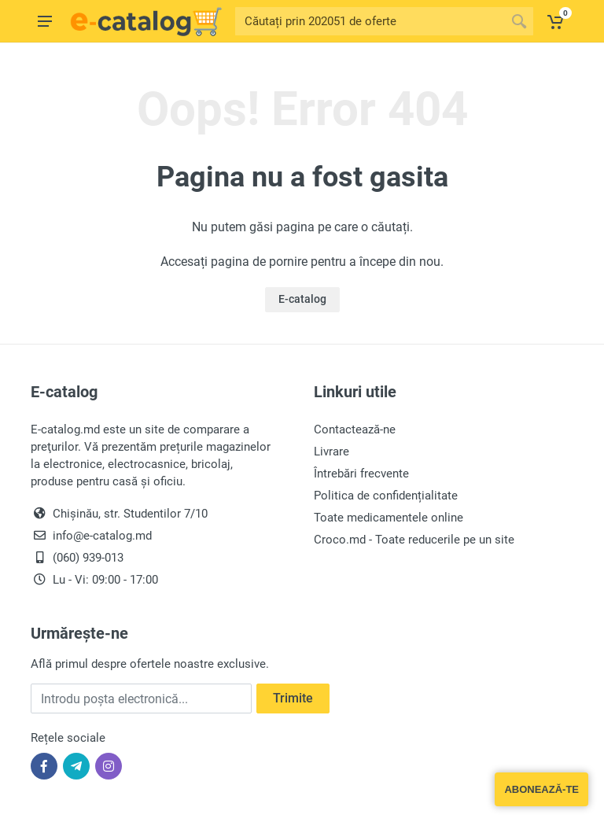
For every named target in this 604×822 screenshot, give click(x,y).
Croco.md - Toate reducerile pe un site (414, 540)
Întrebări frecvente (361, 473)
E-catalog (302, 299)
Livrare (331, 451)
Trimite (293, 698)
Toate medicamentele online (388, 518)
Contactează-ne (355, 429)
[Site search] (370, 21)
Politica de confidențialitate (386, 495)
